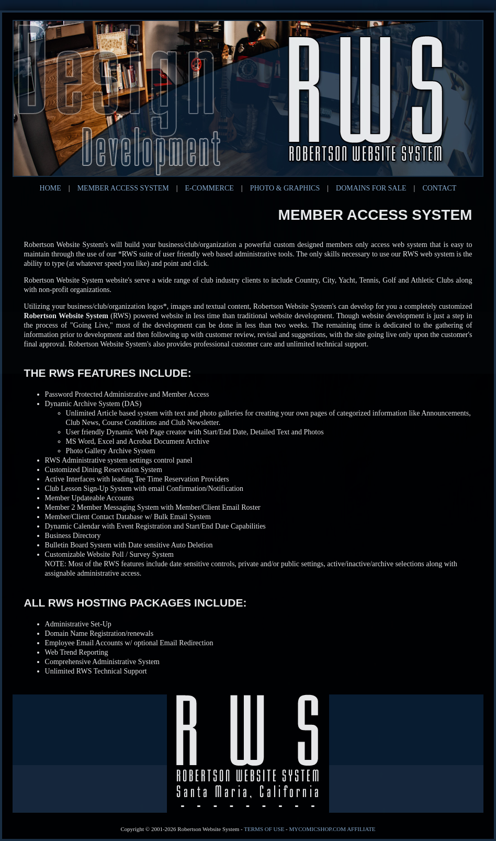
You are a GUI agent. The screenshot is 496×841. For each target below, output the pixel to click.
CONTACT (439, 188)
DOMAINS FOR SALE (371, 188)
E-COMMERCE (209, 188)
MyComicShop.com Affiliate (332, 829)
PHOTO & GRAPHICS (285, 188)
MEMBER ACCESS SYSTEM (123, 188)
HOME (50, 188)
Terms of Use (264, 829)
